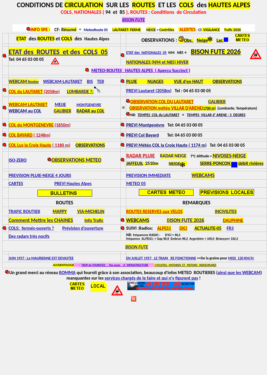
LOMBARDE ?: (80, 91)
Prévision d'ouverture (82, 228)
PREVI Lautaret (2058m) (148, 90)
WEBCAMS (203, 175)
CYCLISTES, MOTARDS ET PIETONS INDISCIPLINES (185, 265)
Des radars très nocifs (29, 236)
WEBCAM (24, 81)
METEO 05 (136, 183)
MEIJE (60, 104)
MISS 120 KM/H (241, 258)
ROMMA (67, 272)
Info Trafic (93, 220)
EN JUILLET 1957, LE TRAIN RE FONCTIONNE (161, 258)
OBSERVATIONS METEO (76, 160)
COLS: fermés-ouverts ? (31, 228)
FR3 (230, 228)
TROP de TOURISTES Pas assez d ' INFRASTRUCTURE (115, 265)
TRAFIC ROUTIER (24, 211)
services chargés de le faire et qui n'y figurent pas (151, 278)
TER (100, 81)
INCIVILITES (225, 211)
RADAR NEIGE (173, 156)
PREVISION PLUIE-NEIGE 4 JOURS (40, 175)
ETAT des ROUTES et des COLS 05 (58, 52)
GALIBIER (62, 111)
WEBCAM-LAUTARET (62, 81)
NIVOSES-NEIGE (229, 155)
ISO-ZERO (17, 160)
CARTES (16, 183)
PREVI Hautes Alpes (73, 183)
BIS (90, 81)
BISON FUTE (133, 19)
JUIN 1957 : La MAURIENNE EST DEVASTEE (41, 258)
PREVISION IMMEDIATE (148, 175)
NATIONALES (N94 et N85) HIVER (157, 62)
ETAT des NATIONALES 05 (146, 52)
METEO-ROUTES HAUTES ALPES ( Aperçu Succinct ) (140, 70)
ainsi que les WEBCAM (239, 272)
